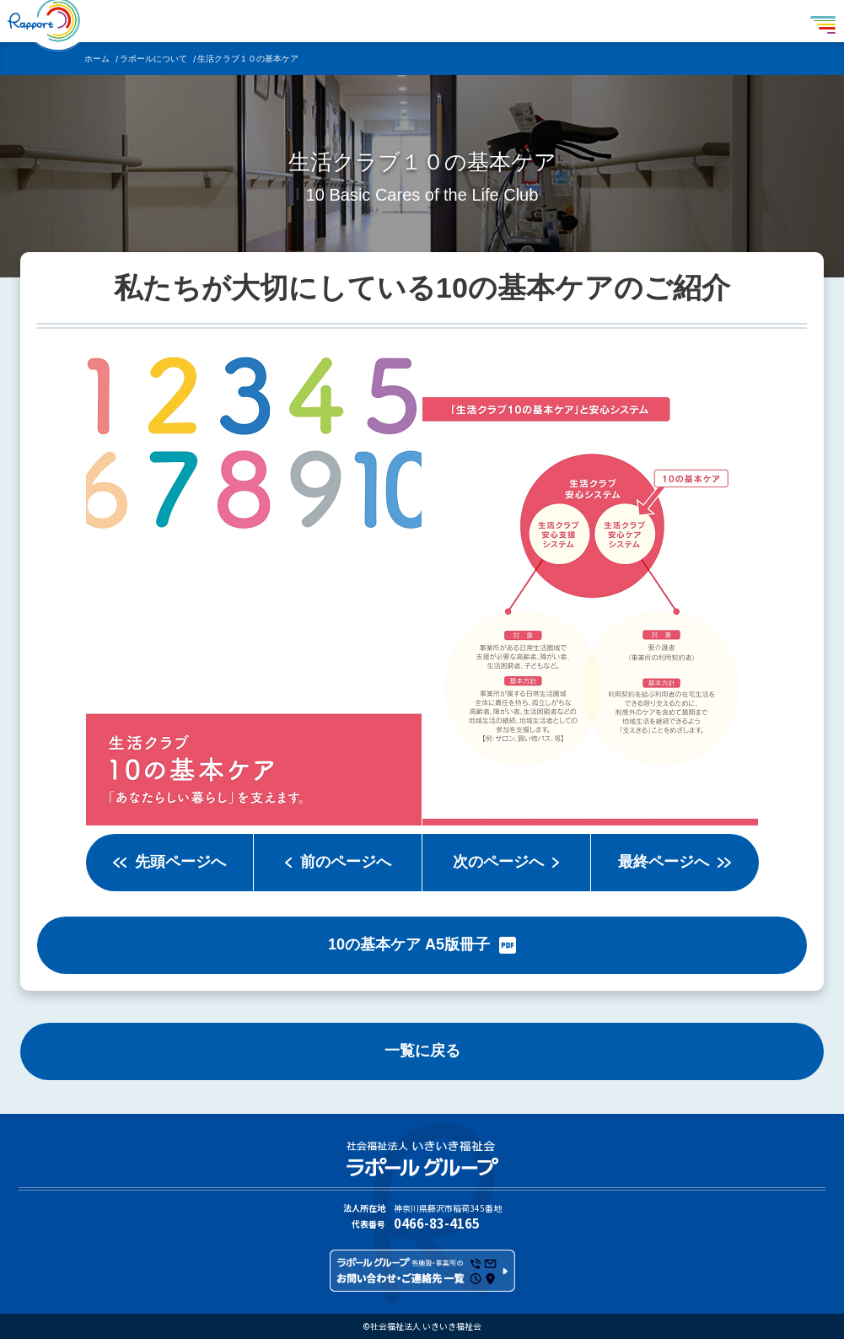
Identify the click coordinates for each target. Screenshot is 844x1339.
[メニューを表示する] (823, 21)
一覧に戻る (422, 1050)
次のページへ (498, 861)
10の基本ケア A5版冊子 (409, 944)
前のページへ (345, 861)
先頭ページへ (180, 861)
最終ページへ (663, 861)
